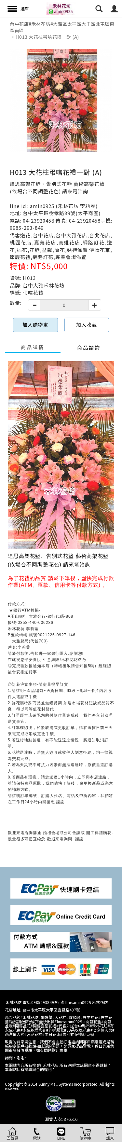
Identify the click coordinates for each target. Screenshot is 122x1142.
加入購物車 (35, 324)
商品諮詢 (89, 347)
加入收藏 (86, 324)
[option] (61, 100)
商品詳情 (32, 347)
